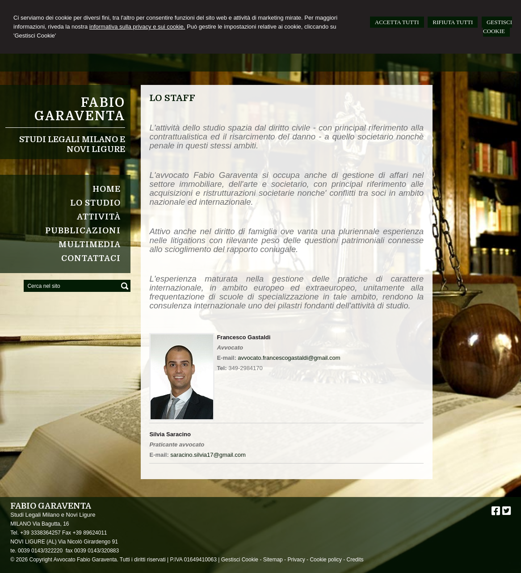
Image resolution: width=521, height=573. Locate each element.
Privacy (296, 559)
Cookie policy (325, 559)
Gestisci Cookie (239, 559)
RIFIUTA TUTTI (453, 22)
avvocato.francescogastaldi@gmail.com (289, 357)
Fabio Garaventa (79, 109)
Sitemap (273, 559)
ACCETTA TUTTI (397, 22)
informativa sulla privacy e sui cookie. (137, 26)
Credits (354, 559)
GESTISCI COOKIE (497, 26)
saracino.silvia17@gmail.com (208, 454)
